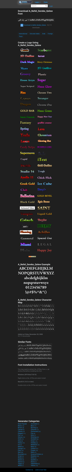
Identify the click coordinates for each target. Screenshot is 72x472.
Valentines (35, 464)
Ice (20, 445)
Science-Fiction (37, 454)
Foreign (50, 34)
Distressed (35, 431)
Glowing (35, 437)
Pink (20, 450)
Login (51, 6)
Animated (35, 424)
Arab (43, 34)
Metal (21, 447)
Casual (21, 429)
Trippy (21, 464)
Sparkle (34, 460)
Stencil (21, 462)
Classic (21, 431)
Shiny (33, 458)
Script (21, 456)
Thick (20, 36)
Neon (33, 447)
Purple (34, 450)
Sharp (21, 458)
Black (21, 426)
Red (20, 452)
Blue (33, 426)
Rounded (22, 454)
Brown (21, 428)
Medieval (35, 445)
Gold (21, 439)
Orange (21, 448)
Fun (20, 435)
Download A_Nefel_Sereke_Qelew (33, 25)
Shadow (35, 456)
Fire (33, 433)
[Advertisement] (8, 38)
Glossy (21, 437)
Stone (34, 462)
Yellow (34, 465)
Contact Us (29, 470)
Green (34, 441)
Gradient (34, 439)
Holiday (34, 443)
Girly (33, 435)
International (23, 34)
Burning (34, 428)
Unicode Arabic (35, 34)
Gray (20, 441)
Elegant (22, 433)
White (21, 465)
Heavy (21, 443)
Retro (33, 452)
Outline (34, 448)
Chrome (35, 429)
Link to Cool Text (40, 470)
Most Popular (22, 424)
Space (21, 460)
